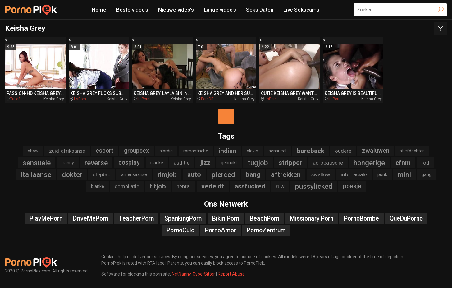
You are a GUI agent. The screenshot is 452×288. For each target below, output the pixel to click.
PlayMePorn (46, 218)
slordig (166, 150)
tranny (67, 162)
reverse (96, 163)
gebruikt (229, 162)
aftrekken (286, 174)
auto (194, 174)
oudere (343, 151)
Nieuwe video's (176, 10)
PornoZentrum (266, 230)
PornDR (207, 99)
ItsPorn (80, 99)
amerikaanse (134, 174)
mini (404, 174)
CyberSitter (204, 274)
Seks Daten (259, 10)
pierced (223, 174)
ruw (280, 186)
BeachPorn (264, 218)
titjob (158, 186)
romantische (195, 150)
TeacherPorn (136, 218)
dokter (72, 174)
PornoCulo (180, 230)
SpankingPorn (183, 218)
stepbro (102, 174)
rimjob (167, 174)
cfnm (403, 162)
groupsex (136, 150)
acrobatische (328, 163)
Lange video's (220, 10)
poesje (352, 186)
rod (425, 163)
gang (426, 174)
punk (382, 174)
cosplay (129, 162)
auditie (181, 163)
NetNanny (181, 274)
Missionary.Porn (311, 218)
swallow (320, 174)
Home (99, 10)
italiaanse (36, 174)
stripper (290, 162)
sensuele (37, 163)
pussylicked (313, 186)
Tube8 (15, 99)
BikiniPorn (225, 218)
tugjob (258, 163)
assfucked (250, 186)
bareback (310, 151)
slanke (156, 162)
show (33, 150)
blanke (97, 186)
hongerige (369, 163)
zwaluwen (375, 150)
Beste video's (132, 10)
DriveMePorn (90, 218)
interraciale (354, 174)
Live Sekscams (301, 10)
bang (253, 174)
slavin (252, 150)
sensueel (277, 150)
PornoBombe (361, 218)
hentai (183, 186)
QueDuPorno (406, 218)
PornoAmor (220, 230)
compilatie (127, 186)
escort (104, 150)
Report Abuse (231, 274)
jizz (205, 162)
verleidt (212, 186)
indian (227, 151)
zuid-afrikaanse (67, 151)
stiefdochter (412, 150)
